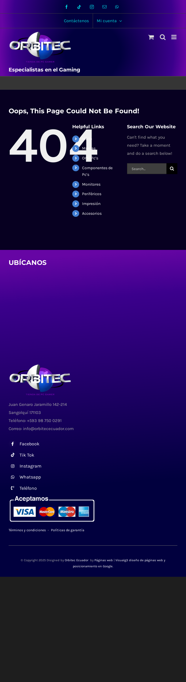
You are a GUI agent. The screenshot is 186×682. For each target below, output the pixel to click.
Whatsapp (30, 477)
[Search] (171, 168)
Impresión (91, 203)
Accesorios (92, 213)
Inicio (87, 138)
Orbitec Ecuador (77, 560)
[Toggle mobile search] (163, 37)
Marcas (89, 148)
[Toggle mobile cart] (151, 37)
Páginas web (103, 560)
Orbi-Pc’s (90, 158)
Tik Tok (27, 455)
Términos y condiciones (27, 530)
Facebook (29, 443)
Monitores (91, 184)
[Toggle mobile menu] (174, 37)
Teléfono (28, 488)
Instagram (30, 466)
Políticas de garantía (67, 530)
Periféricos (91, 193)
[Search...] (146, 168)
